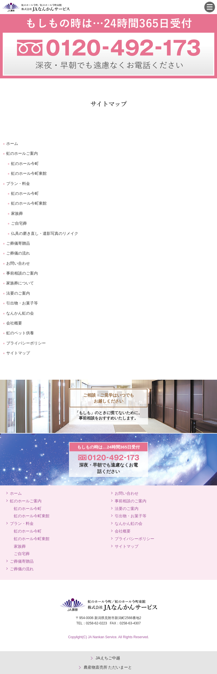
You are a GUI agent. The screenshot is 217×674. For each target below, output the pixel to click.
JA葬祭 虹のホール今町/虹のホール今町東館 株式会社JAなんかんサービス (36, 7)
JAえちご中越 (108, 658)
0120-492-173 (197, 7)
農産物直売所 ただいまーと (108, 667)
